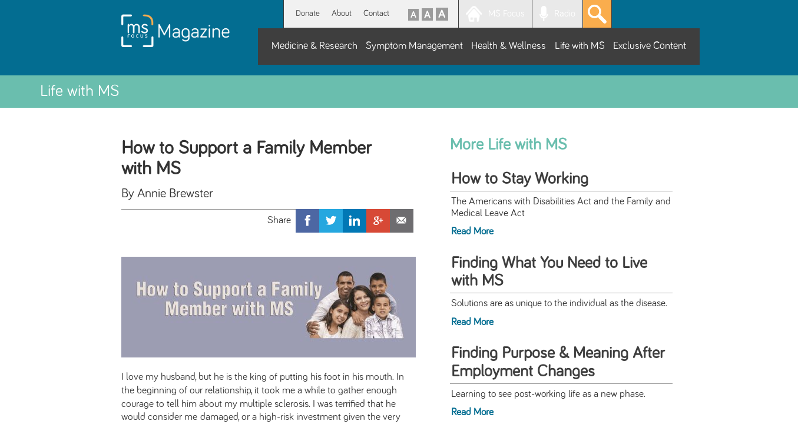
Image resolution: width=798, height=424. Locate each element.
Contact (376, 13)
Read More (472, 231)
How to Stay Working (519, 179)
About (342, 13)
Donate (308, 13)
